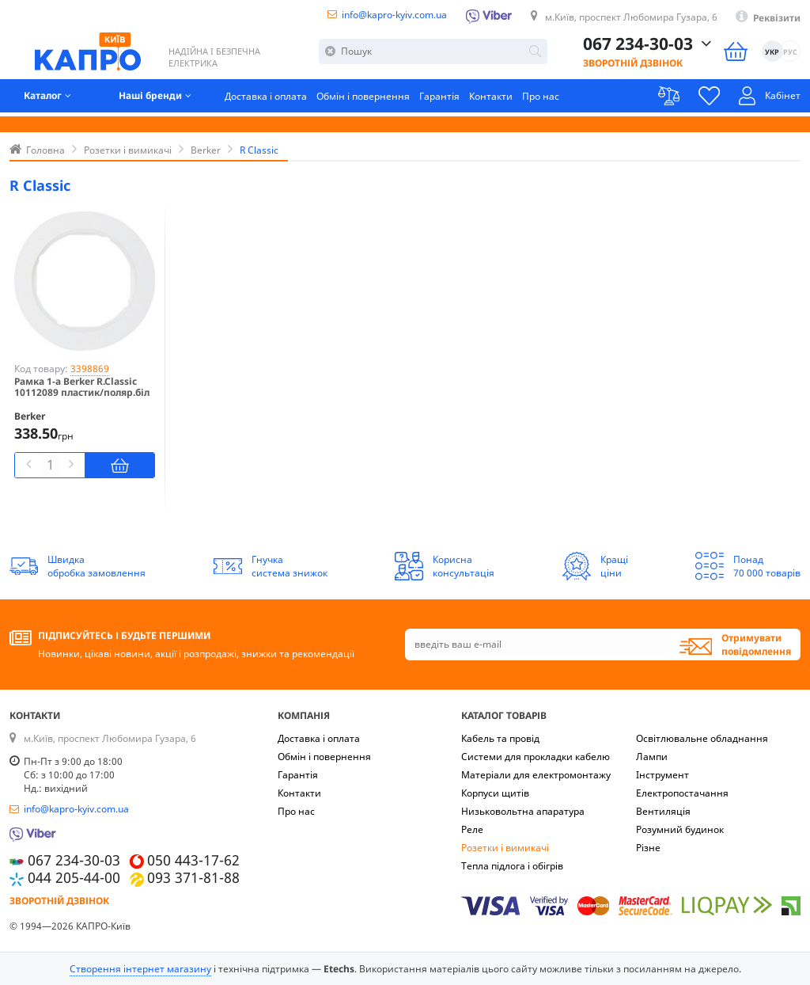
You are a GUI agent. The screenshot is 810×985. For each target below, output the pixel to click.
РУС (790, 54)
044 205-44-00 (74, 878)
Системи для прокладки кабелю (535, 756)
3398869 (89, 368)
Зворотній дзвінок (633, 64)
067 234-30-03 (638, 45)
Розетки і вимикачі (505, 847)
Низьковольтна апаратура (523, 811)
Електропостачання (682, 793)
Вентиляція (663, 811)
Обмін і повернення (364, 98)
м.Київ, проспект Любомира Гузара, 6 (630, 17)
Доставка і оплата (266, 98)
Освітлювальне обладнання (702, 738)
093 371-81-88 (193, 878)
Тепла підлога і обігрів (512, 866)
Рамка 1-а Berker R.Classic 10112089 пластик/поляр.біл (82, 387)
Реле (472, 829)
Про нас (541, 98)
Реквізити (777, 18)
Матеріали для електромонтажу (536, 775)
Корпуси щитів (495, 793)
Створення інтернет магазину (140, 968)
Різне (648, 847)
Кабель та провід (500, 738)
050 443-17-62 (193, 860)
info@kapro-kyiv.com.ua (393, 14)
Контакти (491, 98)
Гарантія (440, 98)
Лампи (652, 756)
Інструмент (662, 775)
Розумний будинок (680, 829)
